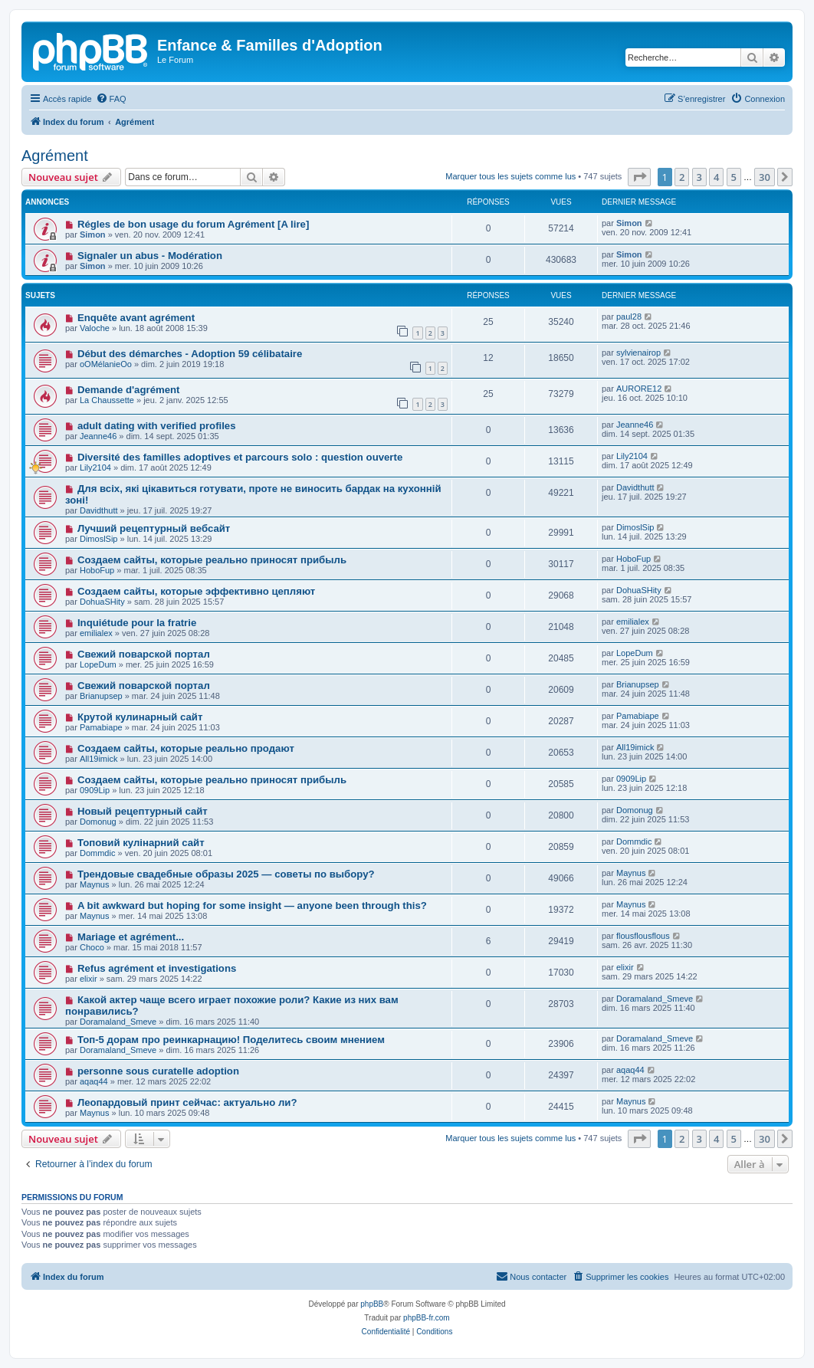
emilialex (96, 633)
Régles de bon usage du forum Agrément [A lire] (193, 224)
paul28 (629, 316)
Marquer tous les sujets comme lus (510, 176)
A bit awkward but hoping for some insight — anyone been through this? (252, 905)
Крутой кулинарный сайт (140, 717)
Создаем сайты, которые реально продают (185, 748)
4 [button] (716, 177)
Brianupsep (101, 695)
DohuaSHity (102, 601)
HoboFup (97, 570)
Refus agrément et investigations (156, 968)
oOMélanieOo (106, 364)
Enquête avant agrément (136, 317)
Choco (92, 947)
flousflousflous (643, 935)
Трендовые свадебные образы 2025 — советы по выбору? (226, 874)
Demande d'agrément (128, 389)
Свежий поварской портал (143, 654)
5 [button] (734, 177)
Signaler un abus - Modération (149, 255)
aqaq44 (94, 1081)
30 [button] (764, 177)
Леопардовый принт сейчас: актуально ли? (187, 1102)
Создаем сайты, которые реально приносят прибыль (211, 560)
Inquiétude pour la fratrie (136, 622)
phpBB (371, 1304)
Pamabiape (101, 727)
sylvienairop (638, 352)
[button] (639, 177)
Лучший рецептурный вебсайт (153, 528)
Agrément (54, 155)
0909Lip (95, 790)
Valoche (95, 328)
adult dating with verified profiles (156, 425)
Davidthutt (99, 510)
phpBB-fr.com (426, 1318)
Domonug (98, 821)
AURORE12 (638, 388)
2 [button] (681, 177)
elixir (88, 978)
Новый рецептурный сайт (142, 811)
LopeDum (98, 664)
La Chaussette (107, 400)
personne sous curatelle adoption (158, 1071)
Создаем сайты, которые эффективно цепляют (196, 591)
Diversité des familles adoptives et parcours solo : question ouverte (239, 457)
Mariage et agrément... (130, 937)
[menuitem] (111, 99)
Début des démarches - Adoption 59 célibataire (189, 353)
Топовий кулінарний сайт (141, 842)
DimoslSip (99, 538)
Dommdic (97, 853)
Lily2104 (95, 467)
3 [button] (699, 177)
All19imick (99, 758)
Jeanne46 (98, 436)
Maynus (95, 884)
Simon (93, 234)
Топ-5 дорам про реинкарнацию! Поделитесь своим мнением (231, 1039)
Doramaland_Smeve (118, 1021)
